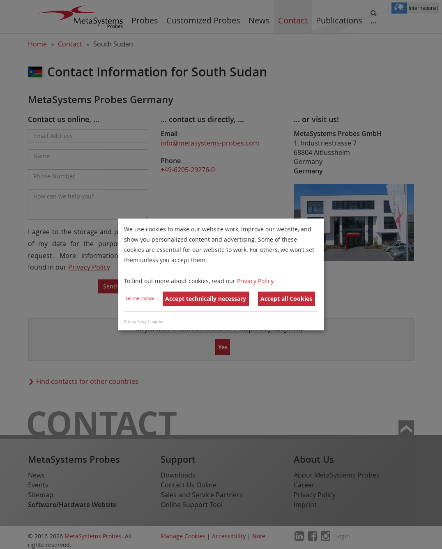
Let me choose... (142, 298)
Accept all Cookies (286, 298)
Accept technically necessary (205, 298)
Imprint (156, 321)
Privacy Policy (255, 280)
